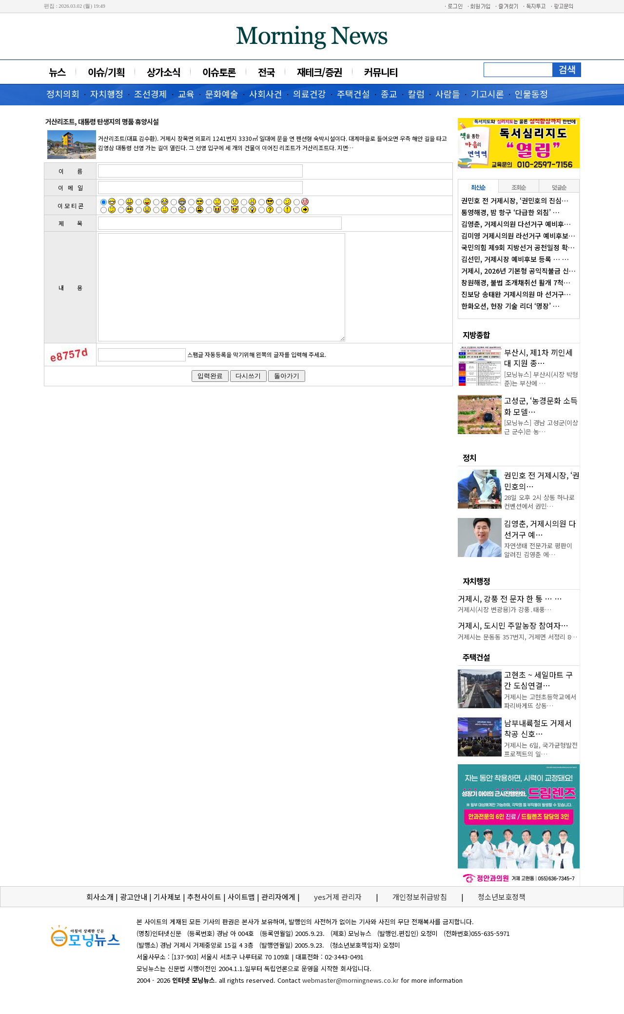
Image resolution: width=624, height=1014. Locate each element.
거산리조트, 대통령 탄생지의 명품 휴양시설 (101, 121)
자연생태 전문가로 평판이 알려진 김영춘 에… (538, 550)
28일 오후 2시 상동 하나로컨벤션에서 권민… (539, 502)
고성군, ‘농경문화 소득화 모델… (541, 406)
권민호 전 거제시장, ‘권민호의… (542, 480)
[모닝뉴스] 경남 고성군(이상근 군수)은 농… (541, 427)
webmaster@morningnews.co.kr (350, 980)
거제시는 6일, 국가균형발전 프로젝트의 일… (541, 749)
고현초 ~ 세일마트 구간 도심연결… (538, 680)
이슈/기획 (106, 72)
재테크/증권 (319, 72)
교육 (186, 93)
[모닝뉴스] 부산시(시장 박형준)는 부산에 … (541, 379)
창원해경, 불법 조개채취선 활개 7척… (515, 282)
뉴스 (57, 72)
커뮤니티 (380, 72)
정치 (469, 457)
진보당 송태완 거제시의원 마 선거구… (516, 294)
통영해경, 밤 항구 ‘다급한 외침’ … (510, 212)
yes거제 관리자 (339, 897)
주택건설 (353, 93)
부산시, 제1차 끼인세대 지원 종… (538, 357)
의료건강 (309, 93)
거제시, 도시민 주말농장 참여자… (513, 625)
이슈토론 (218, 72)
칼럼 (416, 93)
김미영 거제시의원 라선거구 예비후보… (518, 235)
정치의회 (62, 93)
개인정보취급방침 (419, 897)
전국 (266, 72)
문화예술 (221, 93)
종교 (389, 93)
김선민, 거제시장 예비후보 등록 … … (515, 259)
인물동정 (531, 93)
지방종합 (476, 334)
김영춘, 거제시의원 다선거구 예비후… (516, 224)
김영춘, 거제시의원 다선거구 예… (540, 528)
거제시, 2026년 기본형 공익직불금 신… (518, 271)
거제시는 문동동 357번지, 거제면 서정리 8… (517, 636)
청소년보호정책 (502, 897)
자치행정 (106, 93)
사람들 (447, 93)
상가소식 (163, 72)
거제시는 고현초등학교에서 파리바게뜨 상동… (540, 701)
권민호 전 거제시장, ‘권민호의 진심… (514, 200)
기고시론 (487, 93)
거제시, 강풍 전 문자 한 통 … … (510, 598)
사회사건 (265, 93)
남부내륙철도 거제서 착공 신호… (538, 728)
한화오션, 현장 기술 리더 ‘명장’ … (510, 306)
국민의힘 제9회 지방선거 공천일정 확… (518, 247)
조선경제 (150, 93)
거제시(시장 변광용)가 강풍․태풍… (504, 609)
